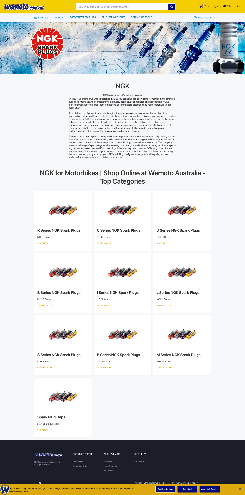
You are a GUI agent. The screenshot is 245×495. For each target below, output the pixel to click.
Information (109, 470)
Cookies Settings (165, 490)
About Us (108, 461)
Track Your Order (80, 466)
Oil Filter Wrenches (113, 17)
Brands (59, 17)
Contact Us (78, 461)
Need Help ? (202, 17)
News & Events (110, 466)
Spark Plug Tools (142, 17)
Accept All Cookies (209, 490)
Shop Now (44, 243)
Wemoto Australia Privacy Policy (150, 483)
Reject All (187, 490)
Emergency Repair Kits (83, 17)
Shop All (41, 17)
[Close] (240, 490)
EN (226, 6)
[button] (207, 6)
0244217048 (139, 461)
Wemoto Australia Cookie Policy (183, 483)
